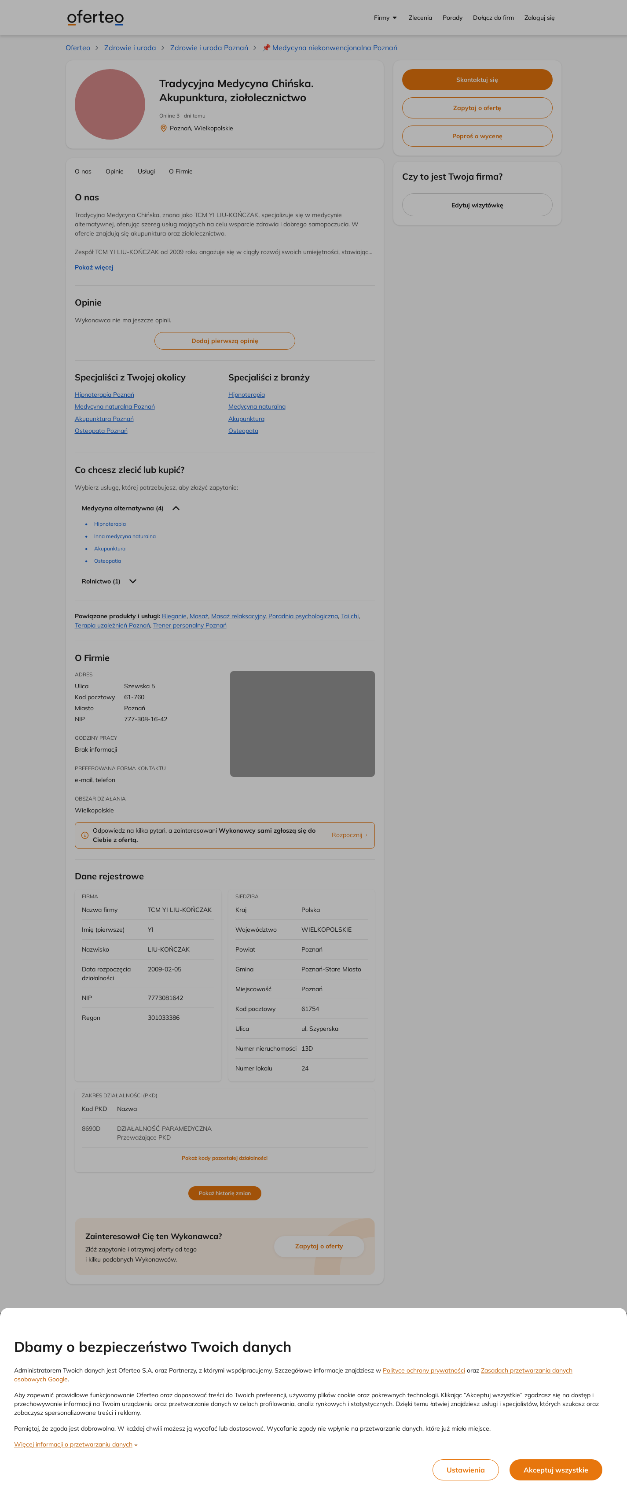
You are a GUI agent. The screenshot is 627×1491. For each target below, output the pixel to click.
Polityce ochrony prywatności (424, 1370)
